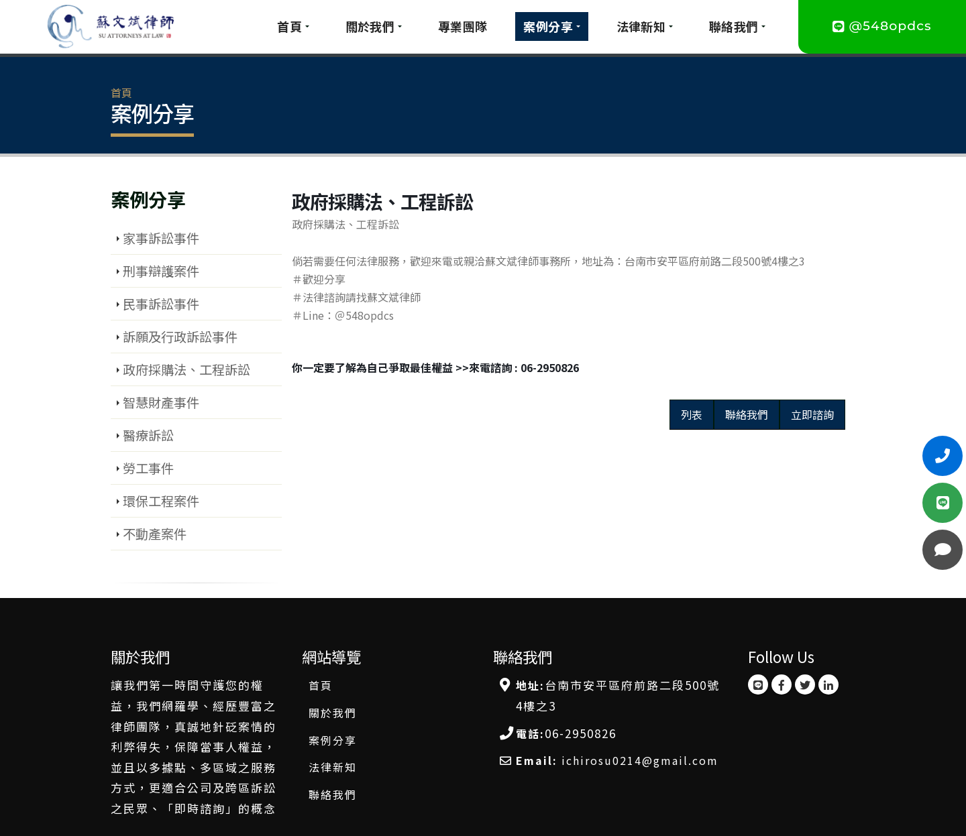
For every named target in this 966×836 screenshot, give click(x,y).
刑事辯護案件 (161, 270)
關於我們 (370, 26)
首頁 (289, 26)
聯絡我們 (734, 26)
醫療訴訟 (148, 435)
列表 (691, 414)
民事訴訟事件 (161, 303)
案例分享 (548, 26)
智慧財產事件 (161, 402)
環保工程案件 (161, 500)
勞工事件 (148, 468)
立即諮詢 (812, 414)
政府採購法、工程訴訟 (186, 369)
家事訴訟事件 (161, 238)
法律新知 (641, 26)
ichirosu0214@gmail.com (639, 760)
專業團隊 (463, 26)
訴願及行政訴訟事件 (180, 336)
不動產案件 (154, 533)
